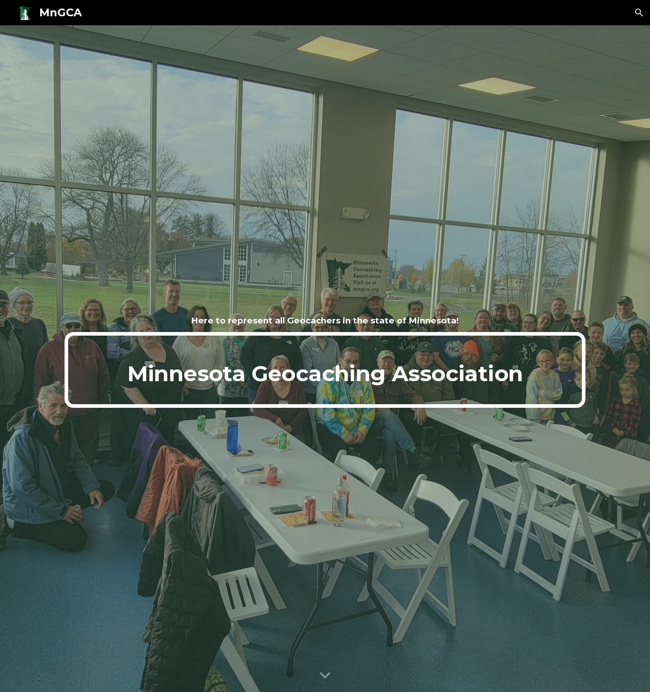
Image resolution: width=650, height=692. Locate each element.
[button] (639, 12)
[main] (325, 320)
